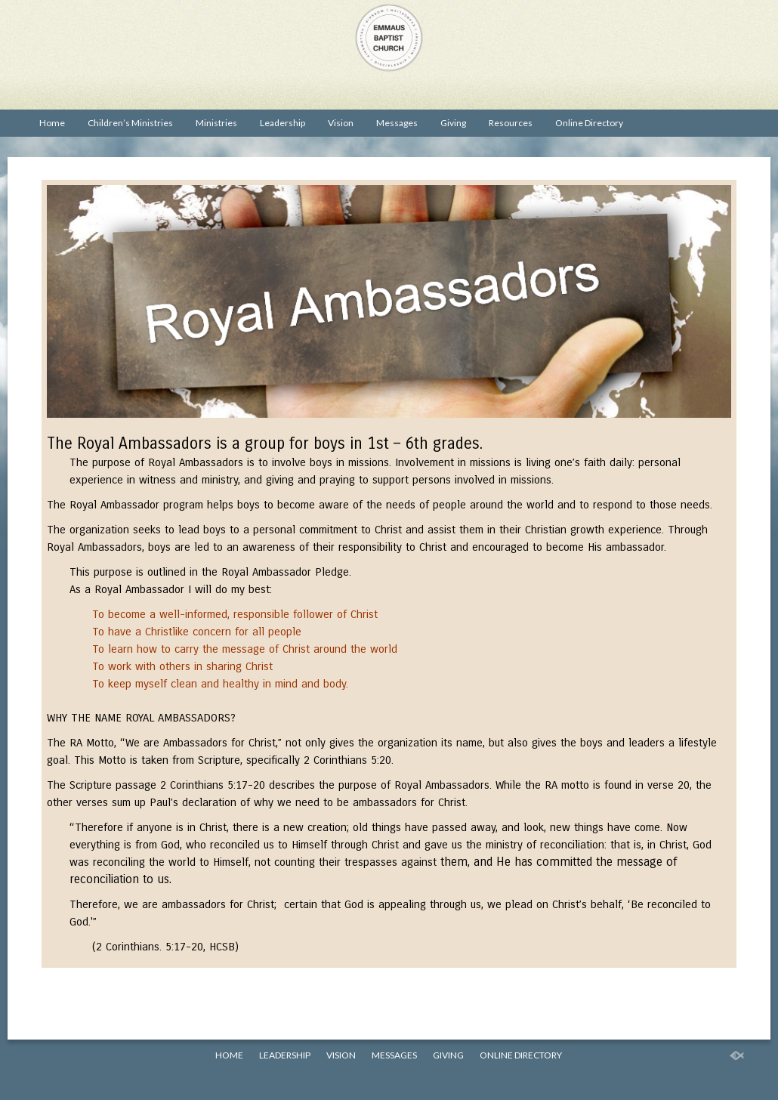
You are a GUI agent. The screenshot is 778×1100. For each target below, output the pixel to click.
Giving (453, 122)
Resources (511, 122)
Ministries (216, 122)
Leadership (282, 122)
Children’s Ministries (130, 122)
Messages (397, 122)
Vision (340, 122)
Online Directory (589, 122)
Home (52, 122)
